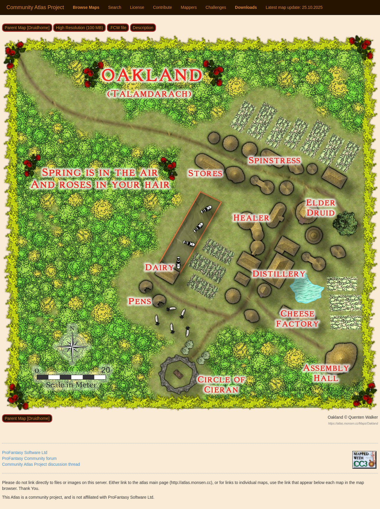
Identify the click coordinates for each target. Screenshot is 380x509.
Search (114, 7)
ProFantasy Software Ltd (24, 452)
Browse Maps (86, 7)
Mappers (189, 7)
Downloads (246, 7)
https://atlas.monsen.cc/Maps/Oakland (353, 423)
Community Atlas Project (35, 7)
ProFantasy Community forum (29, 458)
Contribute (162, 7)
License (137, 7)
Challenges (216, 7)
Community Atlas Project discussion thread (41, 464)
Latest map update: (294, 7)
